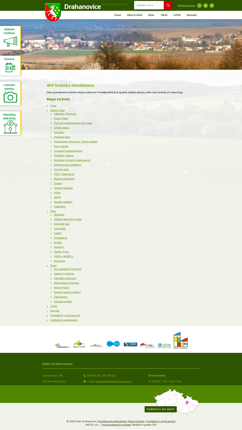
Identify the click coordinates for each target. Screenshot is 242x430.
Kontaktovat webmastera (112, 421)
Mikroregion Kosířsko (66, 283)
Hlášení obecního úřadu (68, 219)
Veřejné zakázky (63, 188)
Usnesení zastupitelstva (68, 151)
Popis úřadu (61, 118)
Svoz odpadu (61, 146)
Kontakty (59, 132)
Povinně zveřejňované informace (73, 123)
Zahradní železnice (65, 278)
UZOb (177, 15)
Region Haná (61, 287)
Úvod (117, 15)
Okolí (164, 15)
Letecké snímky (63, 301)
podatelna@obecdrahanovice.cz (113, 381)
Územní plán (61, 169)
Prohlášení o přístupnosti (65, 315)
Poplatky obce (62, 137)
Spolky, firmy (61, 251)
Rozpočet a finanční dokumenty (72, 160)
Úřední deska (61, 127)
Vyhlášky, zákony (64, 155)
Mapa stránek (136, 421)
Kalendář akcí (62, 224)
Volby (57, 192)
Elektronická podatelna (67, 165)
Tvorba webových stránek (116, 424)
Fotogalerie (60, 238)
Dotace (58, 183)
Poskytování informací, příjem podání (75, 141)
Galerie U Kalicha (64, 273)
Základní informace (65, 114)
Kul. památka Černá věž (67, 269)
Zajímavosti (61, 297)
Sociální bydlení (63, 202)
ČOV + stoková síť (64, 174)
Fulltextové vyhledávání (64, 320)
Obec (151, 15)
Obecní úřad (134, 15)
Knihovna (59, 261)
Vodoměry (60, 206)
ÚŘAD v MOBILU (63, 256)
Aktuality (59, 214)
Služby (58, 242)
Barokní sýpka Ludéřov (67, 292)
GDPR (57, 197)
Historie (58, 247)
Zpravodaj (60, 228)
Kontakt (192, 15)
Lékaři (57, 233)
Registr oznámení (64, 178)
